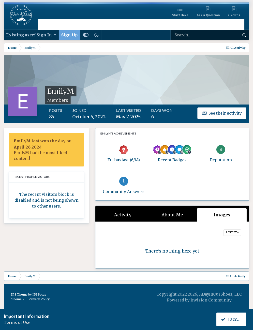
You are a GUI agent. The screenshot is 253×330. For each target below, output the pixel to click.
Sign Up (69, 34)
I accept (232, 319)
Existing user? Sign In (31, 35)
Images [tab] (221, 215)
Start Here (180, 15)
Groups (234, 15)
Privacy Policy (39, 299)
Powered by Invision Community (199, 300)
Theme (17, 299)
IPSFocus (39, 294)
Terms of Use (17, 322)
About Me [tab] (172, 215)
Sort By (232, 232)
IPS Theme (19, 294)
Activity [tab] (122, 215)
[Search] (189, 35)
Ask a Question (208, 15)
